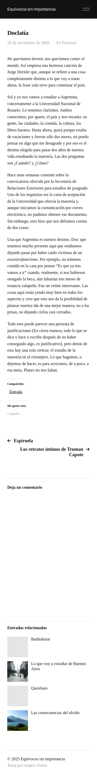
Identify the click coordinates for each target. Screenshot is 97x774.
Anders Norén (35, 765)
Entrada (15, 391)
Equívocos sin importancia (31, 9)
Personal (69, 43)
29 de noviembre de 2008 (28, 43)
